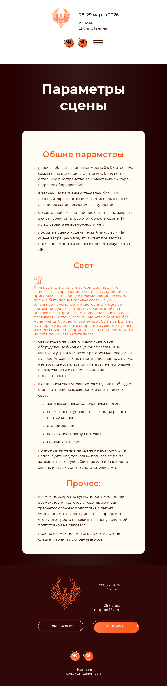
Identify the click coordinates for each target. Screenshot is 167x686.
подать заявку (60, 626)
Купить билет (114, 626)
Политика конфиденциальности (84, 671)
